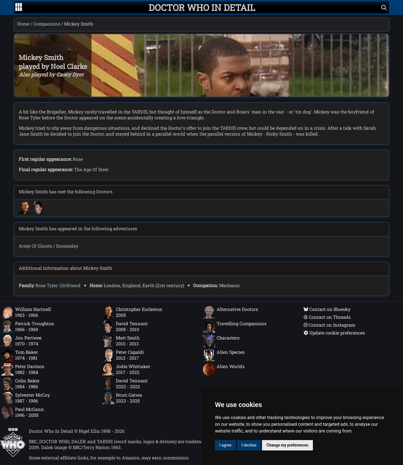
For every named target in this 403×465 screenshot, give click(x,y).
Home (23, 24)
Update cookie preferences (334, 333)
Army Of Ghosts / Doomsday (48, 246)
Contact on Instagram (329, 325)
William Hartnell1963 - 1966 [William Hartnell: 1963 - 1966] (26, 312)
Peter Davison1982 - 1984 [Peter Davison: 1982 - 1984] (22, 369)
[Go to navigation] (18, 8)
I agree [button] (225, 445)
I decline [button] (249, 445)
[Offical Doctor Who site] (13, 455)
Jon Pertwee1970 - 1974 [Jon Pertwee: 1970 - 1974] (21, 341)
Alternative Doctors (230, 312)
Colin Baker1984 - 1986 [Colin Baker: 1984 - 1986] (20, 384)
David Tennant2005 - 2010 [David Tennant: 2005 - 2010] (125, 326)
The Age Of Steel (91, 169)
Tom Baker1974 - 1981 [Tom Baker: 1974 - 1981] (19, 355)
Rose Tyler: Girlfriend (58, 285)
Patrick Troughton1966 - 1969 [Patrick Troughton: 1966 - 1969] (27, 326)
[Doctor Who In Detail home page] (202, 7)
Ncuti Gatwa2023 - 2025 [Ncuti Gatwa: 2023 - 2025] (122, 398)
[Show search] (384, 7)
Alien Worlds (224, 369)
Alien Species (224, 355)
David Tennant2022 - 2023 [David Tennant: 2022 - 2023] (125, 384)
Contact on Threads (327, 317)
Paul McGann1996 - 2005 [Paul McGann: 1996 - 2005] (22, 412)
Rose (78, 159)
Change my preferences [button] (287, 445)
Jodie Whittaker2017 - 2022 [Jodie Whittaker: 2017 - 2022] (126, 369)
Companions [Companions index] (46, 24)
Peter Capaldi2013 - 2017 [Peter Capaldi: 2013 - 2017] (123, 355)
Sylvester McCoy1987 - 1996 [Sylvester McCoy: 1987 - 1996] (25, 398)
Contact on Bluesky (327, 309)
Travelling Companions (234, 326)
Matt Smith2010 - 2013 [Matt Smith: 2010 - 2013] (121, 341)
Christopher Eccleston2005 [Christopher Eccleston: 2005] (132, 312)
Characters (221, 341)
